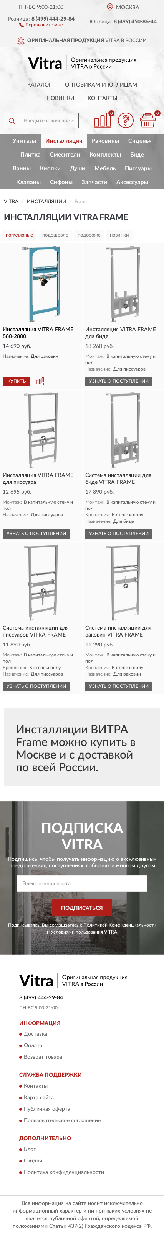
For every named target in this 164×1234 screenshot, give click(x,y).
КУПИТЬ (16, 381)
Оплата (33, 1046)
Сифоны (61, 182)
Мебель (105, 168)
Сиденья (140, 141)
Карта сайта (39, 1097)
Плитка (30, 155)
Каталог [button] (39, 85)
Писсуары (138, 168)
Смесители (65, 155)
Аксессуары (132, 182)
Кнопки (50, 168)
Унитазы (24, 141)
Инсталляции (64, 141)
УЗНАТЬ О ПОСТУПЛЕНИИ (119, 381)
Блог (30, 1149)
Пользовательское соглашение (62, 1120)
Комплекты (105, 155)
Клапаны (28, 182)
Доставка (35, 1034)
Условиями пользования (77, 932)
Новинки (60, 98)
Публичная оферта (47, 1109)
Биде (137, 155)
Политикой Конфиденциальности (119, 925)
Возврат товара (43, 1057)
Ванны (22, 168)
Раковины (105, 141)
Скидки (33, 1161)
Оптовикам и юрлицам (101, 85)
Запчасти (94, 182)
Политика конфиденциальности (64, 1172)
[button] (41, 24)
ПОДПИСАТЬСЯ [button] (82, 908)
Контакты (103, 98)
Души (77, 168)
